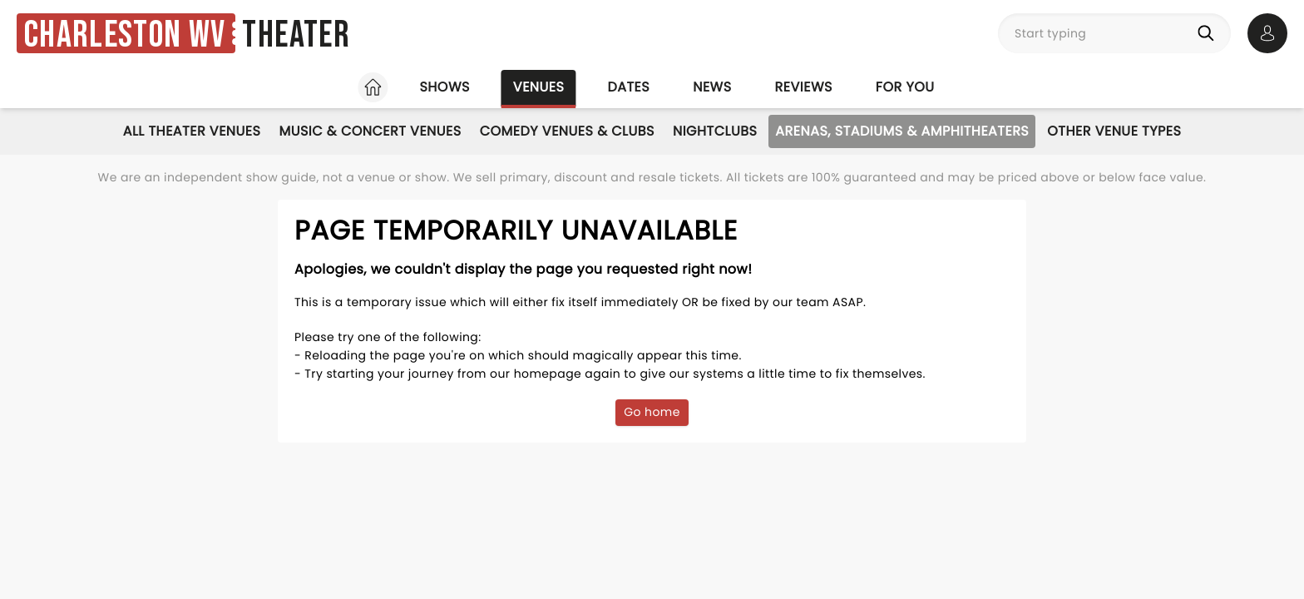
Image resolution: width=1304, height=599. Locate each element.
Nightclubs (715, 131)
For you (905, 87)
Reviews (803, 87)
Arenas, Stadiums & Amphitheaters (902, 131)
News (712, 87)
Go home (652, 411)
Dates (628, 87)
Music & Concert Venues (370, 131)
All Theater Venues (192, 131)
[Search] (1209, 33)
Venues (539, 87)
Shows (444, 87)
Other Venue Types (1114, 131)
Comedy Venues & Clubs (567, 131)
